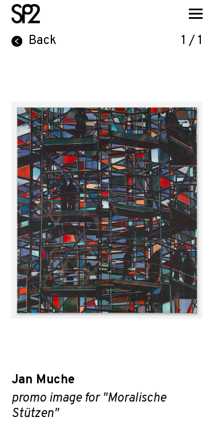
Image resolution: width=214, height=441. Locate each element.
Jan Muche (43, 380)
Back (33, 41)
